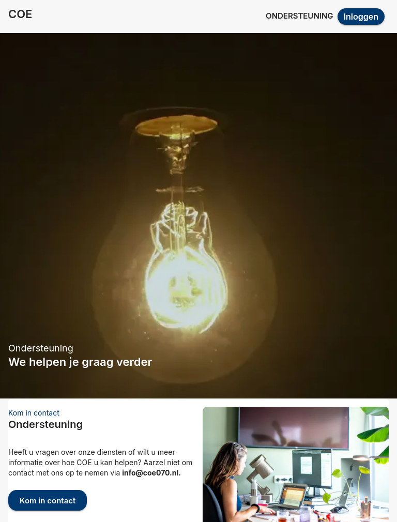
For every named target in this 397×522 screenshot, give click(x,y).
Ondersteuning (299, 16)
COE (20, 14)
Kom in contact (47, 500)
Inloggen (361, 16)
